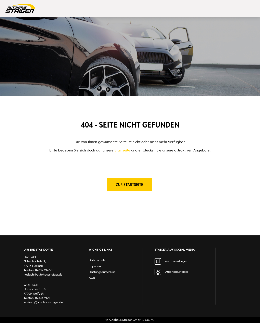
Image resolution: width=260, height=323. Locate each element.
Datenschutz (97, 260)
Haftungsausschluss (102, 272)
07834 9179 (42, 298)
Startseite (122, 150)
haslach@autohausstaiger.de (43, 274)
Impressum (96, 266)
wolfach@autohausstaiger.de (43, 302)
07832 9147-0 (43, 270)
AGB (92, 278)
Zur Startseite (129, 184)
